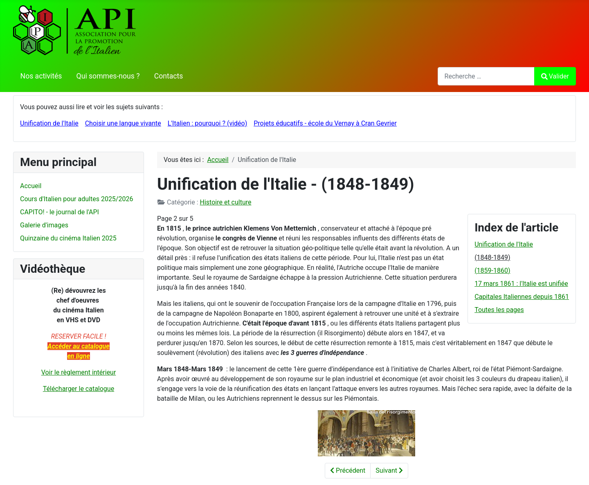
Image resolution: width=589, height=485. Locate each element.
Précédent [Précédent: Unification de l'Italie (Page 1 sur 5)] (347, 470)
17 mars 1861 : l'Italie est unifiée (521, 283)
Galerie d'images (44, 225)
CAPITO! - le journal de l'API (59, 212)
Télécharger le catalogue (78, 389)
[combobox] (486, 76)
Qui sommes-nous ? (108, 76)
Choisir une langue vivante (123, 123)
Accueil (30, 186)
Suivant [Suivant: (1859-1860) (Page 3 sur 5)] (389, 470)
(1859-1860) (492, 270)
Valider (555, 76)
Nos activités (41, 76)
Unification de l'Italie (49, 123)
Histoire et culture (226, 202)
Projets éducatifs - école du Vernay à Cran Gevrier (325, 123)
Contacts (168, 76)
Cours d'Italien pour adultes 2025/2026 (76, 199)
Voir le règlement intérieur (78, 372)
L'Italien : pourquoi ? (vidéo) (207, 123)
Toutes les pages (499, 310)
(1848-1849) (492, 257)
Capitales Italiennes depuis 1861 (521, 297)
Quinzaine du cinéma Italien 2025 (68, 238)
